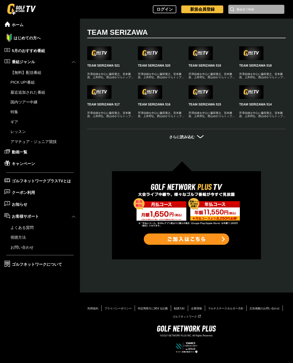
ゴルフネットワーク (186, 316)
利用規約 (92, 308)
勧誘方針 (179, 308)
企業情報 (196, 308)
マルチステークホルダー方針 (225, 308)
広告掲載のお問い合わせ (265, 308)
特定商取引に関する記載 (153, 308)
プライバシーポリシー (118, 308)
